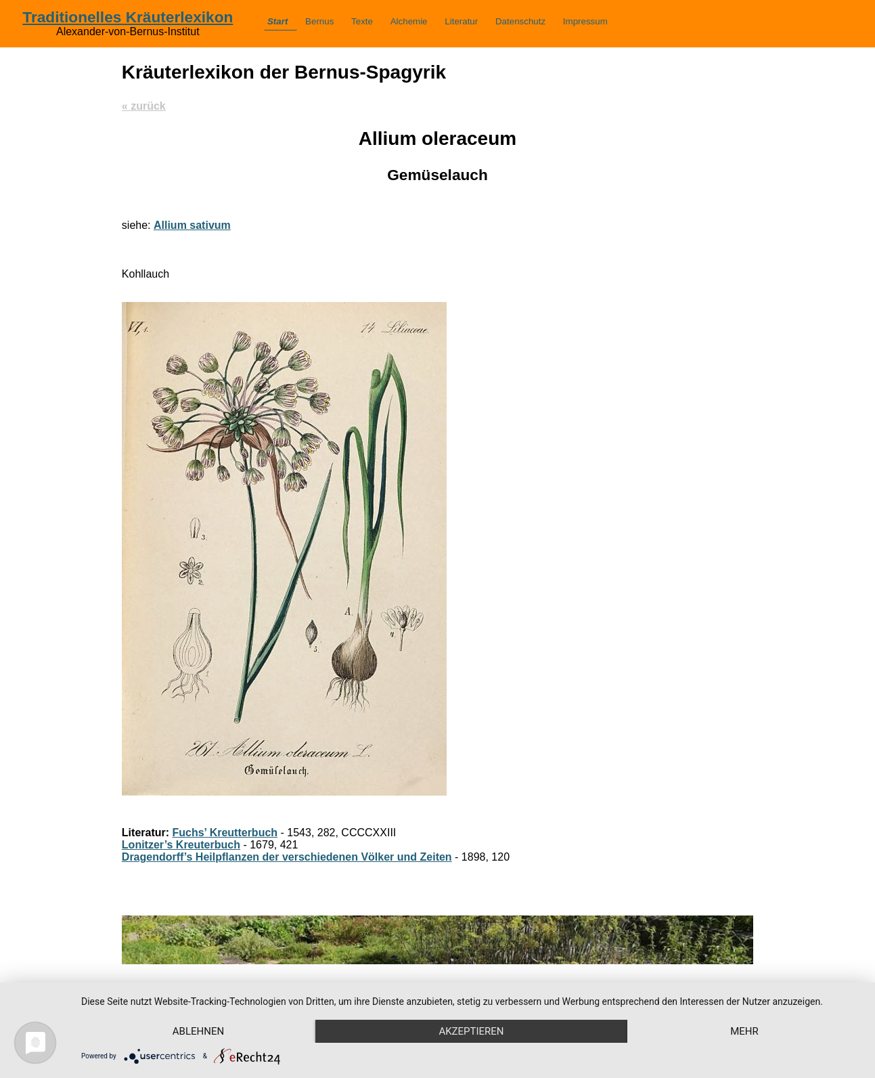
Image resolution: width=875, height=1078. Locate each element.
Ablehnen (198, 1031)
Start (277, 21)
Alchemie (409, 21)
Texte (362, 21)
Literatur (461, 21)
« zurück (144, 106)
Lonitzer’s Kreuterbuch (181, 844)
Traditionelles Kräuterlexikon (127, 17)
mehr (744, 1031)
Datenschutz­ (520, 21)
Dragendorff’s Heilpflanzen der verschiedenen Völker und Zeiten (287, 857)
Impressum (585, 21)
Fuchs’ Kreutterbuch (225, 832)
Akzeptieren (471, 1031)
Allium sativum (192, 225)
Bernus (319, 21)
